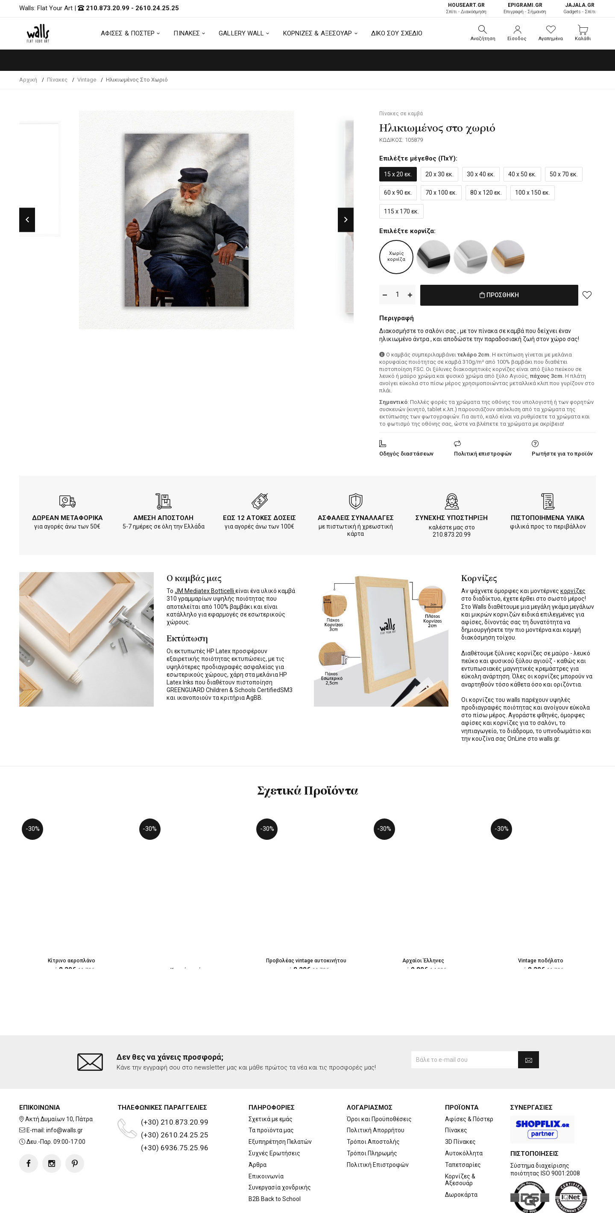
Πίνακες (456, 1096)
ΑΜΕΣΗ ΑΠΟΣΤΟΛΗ (163, 516)
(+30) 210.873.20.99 (174, 1088)
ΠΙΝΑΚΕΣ (186, 33)
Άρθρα (257, 1130)
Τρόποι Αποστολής (373, 1108)
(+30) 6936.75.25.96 (174, 1113)
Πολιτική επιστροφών (483, 452)
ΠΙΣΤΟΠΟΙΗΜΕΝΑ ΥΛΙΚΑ (548, 516)
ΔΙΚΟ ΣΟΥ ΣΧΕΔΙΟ (397, 33)
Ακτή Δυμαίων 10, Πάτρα (59, 1084)
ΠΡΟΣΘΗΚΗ (499, 295)
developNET (378, 1201)
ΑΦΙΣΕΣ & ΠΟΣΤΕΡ (128, 33)
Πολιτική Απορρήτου (375, 1096)
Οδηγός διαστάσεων (406, 452)
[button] (483, 33)
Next (346, 220)
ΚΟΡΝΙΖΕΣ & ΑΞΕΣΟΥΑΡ (317, 33)
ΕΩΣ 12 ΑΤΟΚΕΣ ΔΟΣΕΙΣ (259, 516)
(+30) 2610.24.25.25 (174, 1100)
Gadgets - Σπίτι (579, 8)
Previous (27, 220)
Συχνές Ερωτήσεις (274, 1119)
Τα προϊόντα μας (271, 1096)
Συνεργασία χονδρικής (280, 1153)
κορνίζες (573, 589)
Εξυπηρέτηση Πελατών (280, 1108)
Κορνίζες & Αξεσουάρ (460, 1146)
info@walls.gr (64, 1096)
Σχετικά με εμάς (271, 1084)
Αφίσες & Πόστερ (469, 1084)
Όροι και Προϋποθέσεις (379, 1084)
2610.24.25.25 (157, 8)
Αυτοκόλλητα (464, 1119)
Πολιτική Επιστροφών (378, 1130)
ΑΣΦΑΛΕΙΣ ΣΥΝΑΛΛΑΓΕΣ (356, 516)
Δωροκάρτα (461, 1160)
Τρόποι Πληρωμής (372, 1119)
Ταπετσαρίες (463, 1130)
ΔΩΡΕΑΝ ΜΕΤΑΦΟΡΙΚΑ (67, 516)
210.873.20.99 (107, 8)
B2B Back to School (275, 1165)
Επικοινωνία (266, 1142)
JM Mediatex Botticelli (205, 589)
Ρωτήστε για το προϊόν (562, 452)
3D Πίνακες (460, 1108)
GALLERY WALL (241, 33)
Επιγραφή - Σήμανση (525, 8)
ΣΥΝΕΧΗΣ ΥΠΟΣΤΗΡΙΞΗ (452, 516)
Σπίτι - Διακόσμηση (466, 8)
